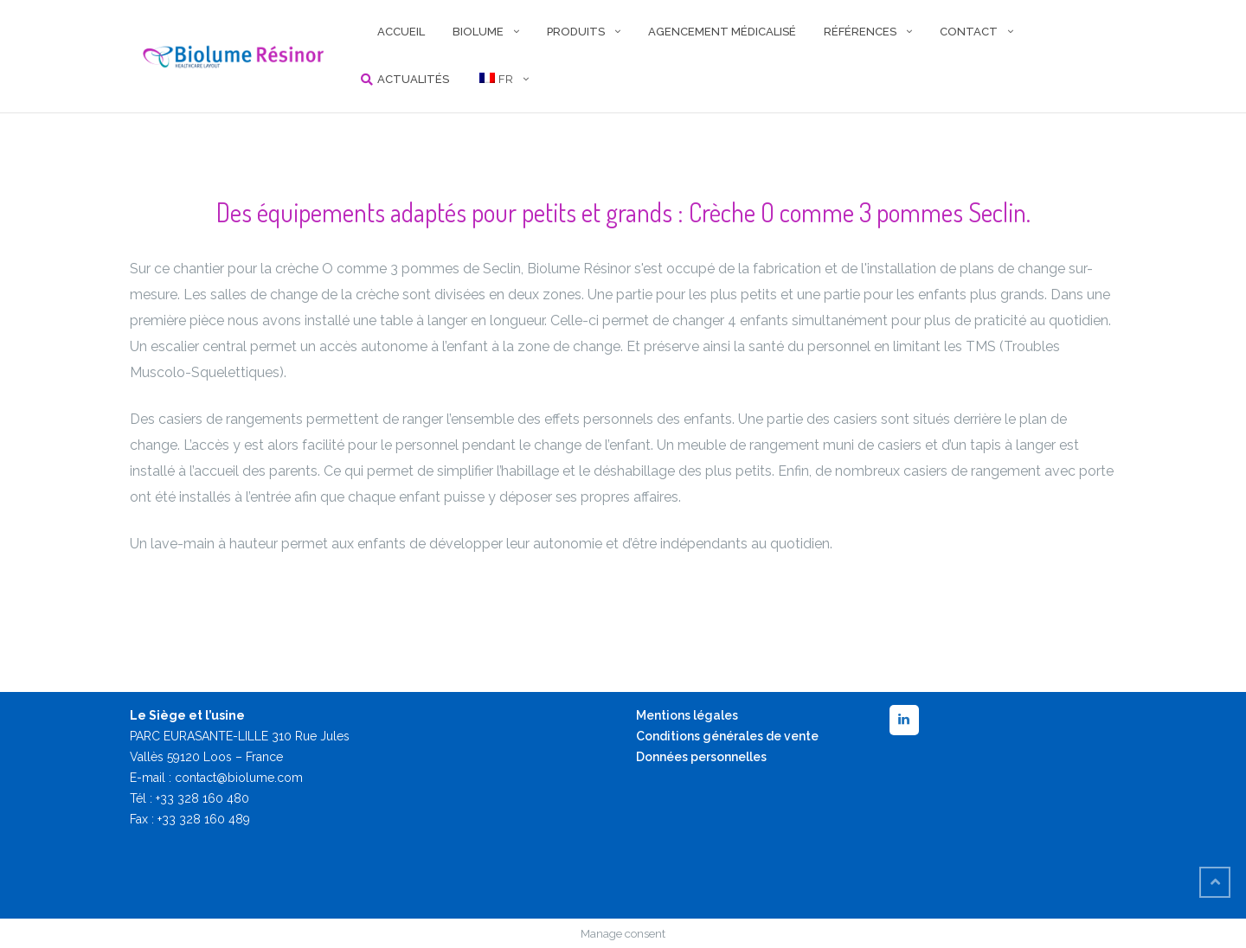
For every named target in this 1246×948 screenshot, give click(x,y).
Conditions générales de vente (727, 736)
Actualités (413, 79)
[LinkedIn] (904, 720)
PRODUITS (576, 31)
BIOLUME (478, 31)
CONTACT (969, 31)
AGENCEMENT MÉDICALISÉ (722, 31)
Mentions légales (687, 715)
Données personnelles (701, 757)
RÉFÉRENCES (860, 31)
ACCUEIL (401, 31)
